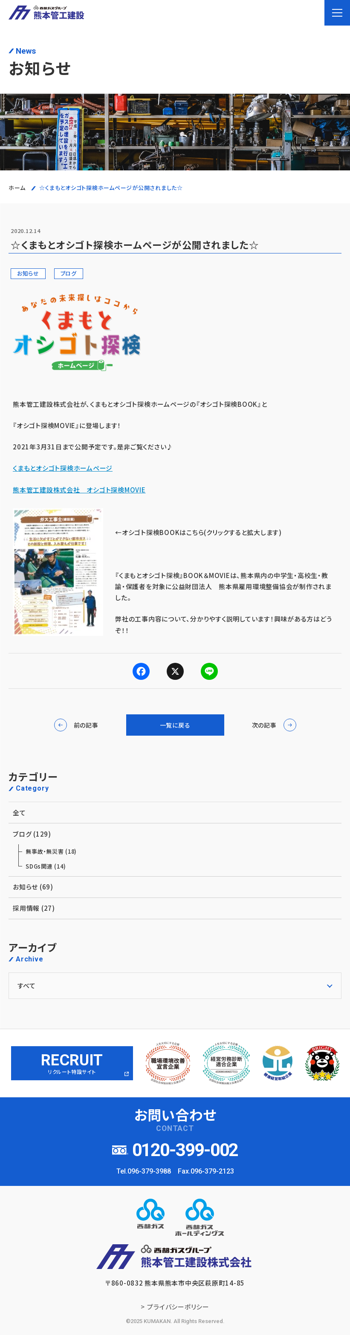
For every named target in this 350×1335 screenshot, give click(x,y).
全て (173, 812)
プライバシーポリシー (178, 1306)
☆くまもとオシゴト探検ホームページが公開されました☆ (111, 188)
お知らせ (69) (173, 886)
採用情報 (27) (173, 907)
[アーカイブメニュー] (175, 985)
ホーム (17, 188)
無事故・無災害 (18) (51, 851)
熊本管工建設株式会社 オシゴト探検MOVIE (79, 489)
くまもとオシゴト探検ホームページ (63, 467)
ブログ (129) (173, 833)
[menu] (337, 13)
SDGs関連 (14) (46, 866)
